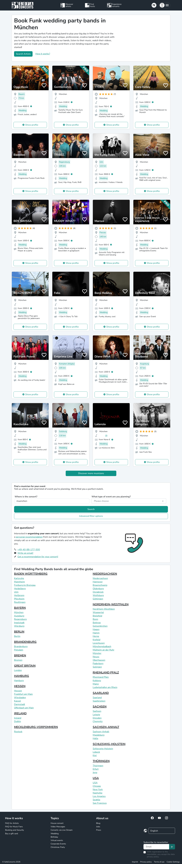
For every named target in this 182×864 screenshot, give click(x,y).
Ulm (16, 592)
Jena (95, 772)
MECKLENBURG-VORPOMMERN (36, 727)
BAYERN (20, 608)
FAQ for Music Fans (14, 826)
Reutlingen (19, 602)
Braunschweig (100, 585)
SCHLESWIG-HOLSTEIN (109, 744)
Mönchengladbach (102, 646)
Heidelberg (20, 588)
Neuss (96, 656)
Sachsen (97, 711)
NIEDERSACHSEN (105, 574)
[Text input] (156, 846)
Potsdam (18, 649)
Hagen (96, 629)
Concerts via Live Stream (62, 830)
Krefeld (96, 639)
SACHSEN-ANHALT (106, 727)
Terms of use (159, 862)
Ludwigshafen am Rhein (105, 687)
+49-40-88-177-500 (28, 549)
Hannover (98, 581)
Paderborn (98, 663)
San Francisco (100, 803)
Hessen (18, 690)
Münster (97, 653)
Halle (95, 738)
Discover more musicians (91, 473)
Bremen (18, 660)
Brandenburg (20, 646)
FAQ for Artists (12, 823)
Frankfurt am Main (23, 694)
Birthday (54, 837)
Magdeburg (98, 735)
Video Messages (58, 826)
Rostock (18, 731)
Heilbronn (19, 595)
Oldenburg (98, 588)
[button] (164, 5)
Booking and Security (14, 830)
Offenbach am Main (24, 707)
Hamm (96, 632)
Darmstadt (19, 704)
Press (98, 830)
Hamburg (19, 680)
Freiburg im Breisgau (25, 585)
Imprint (135, 862)
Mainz (96, 683)
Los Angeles (99, 796)
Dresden (97, 718)
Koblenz (97, 680)
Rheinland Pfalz (101, 677)
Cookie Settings (173, 862)
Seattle (96, 799)
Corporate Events (58, 843)
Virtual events (57, 840)
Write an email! (25, 553)
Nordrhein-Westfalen (104, 609)
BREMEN (20, 655)
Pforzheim (19, 598)
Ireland (17, 718)
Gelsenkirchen (100, 626)
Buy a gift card (11, 833)
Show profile (31, 124)
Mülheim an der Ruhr (103, 649)
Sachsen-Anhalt (101, 731)
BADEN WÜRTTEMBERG (30, 574)
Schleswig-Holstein (103, 748)
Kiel (95, 755)
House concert (57, 823)
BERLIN (19, 632)
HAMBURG (21, 676)
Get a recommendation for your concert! (37, 556)
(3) (106, 435)
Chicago (97, 786)
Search (91, 509)
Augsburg (19, 615)
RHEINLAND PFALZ (106, 672)
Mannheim (19, 581)
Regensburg (20, 619)
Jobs (98, 826)
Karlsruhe (19, 578)
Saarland (97, 697)
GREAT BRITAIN (25, 666)
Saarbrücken (99, 701)
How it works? (42, 53)
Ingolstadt (19, 622)
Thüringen (98, 765)
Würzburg (19, 626)
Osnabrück (98, 592)
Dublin (17, 721)
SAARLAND (101, 693)
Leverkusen (99, 643)
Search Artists (23, 53)
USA (96, 778)
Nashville (97, 792)
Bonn (95, 619)
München (18, 612)
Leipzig (96, 714)
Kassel (17, 701)
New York (98, 789)
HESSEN (19, 686)
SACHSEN (99, 706)
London (18, 670)
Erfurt (96, 769)
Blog (98, 823)
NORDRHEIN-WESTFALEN (111, 604)
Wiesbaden (20, 697)
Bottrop (97, 622)
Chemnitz (98, 721)
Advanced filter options (91, 516)
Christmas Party (58, 847)
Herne (96, 636)
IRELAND (20, 713)
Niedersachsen (100, 578)
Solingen (97, 666)
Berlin (17, 636)
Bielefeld (97, 615)
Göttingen (98, 598)
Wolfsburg (98, 595)
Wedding (55, 833)
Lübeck (96, 752)
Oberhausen (99, 660)
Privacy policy (146, 862)
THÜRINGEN (101, 761)
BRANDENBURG (25, 642)
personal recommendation (29, 536)
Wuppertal (98, 612)
